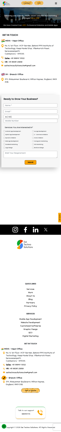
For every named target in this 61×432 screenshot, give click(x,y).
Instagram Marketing (41, 141)
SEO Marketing (38, 144)
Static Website (38, 138)
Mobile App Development (30, 319)
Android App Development (13, 131)
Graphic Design (30, 329)
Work (30, 292)
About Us (30, 295)
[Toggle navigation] (56, 3)
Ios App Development (40, 131)
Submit (30, 162)
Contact (27, 3)
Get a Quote (30, 390)
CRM (39, 3)
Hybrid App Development (12, 134)
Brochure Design (39, 148)
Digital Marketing (30, 336)
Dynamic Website (10, 138)
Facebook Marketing (11, 144)
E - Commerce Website (41, 134)
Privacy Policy (30, 306)
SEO (30, 332)
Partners (30, 302)
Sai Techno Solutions (29, 427)
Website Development (30, 322)
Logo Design (9, 148)
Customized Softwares (30, 325)
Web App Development (12, 141)
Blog (30, 299)
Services (30, 289)
